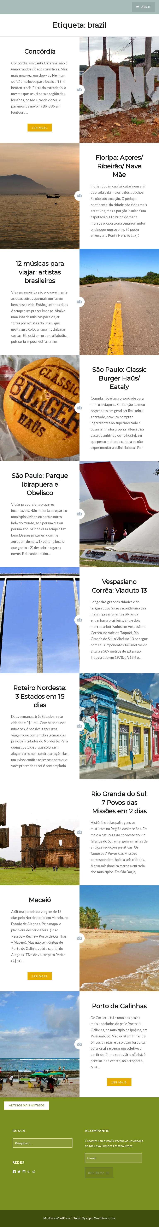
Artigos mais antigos (27, 1105)
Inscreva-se (99, 1173)
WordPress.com (104, 1218)
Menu (145, 7)
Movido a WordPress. (57, 1218)
